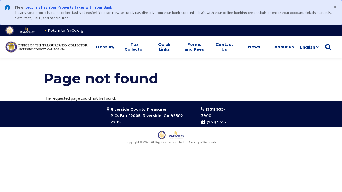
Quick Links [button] (164, 47)
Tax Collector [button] (134, 47)
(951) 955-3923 (213, 125)
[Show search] (328, 47)
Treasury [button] (104, 46)
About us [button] (284, 46)
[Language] (308, 47)
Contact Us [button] (224, 47)
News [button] (254, 46)
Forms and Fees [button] (194, 47)
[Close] (334, 6)
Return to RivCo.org (65, 30)
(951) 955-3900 (213, 112)
